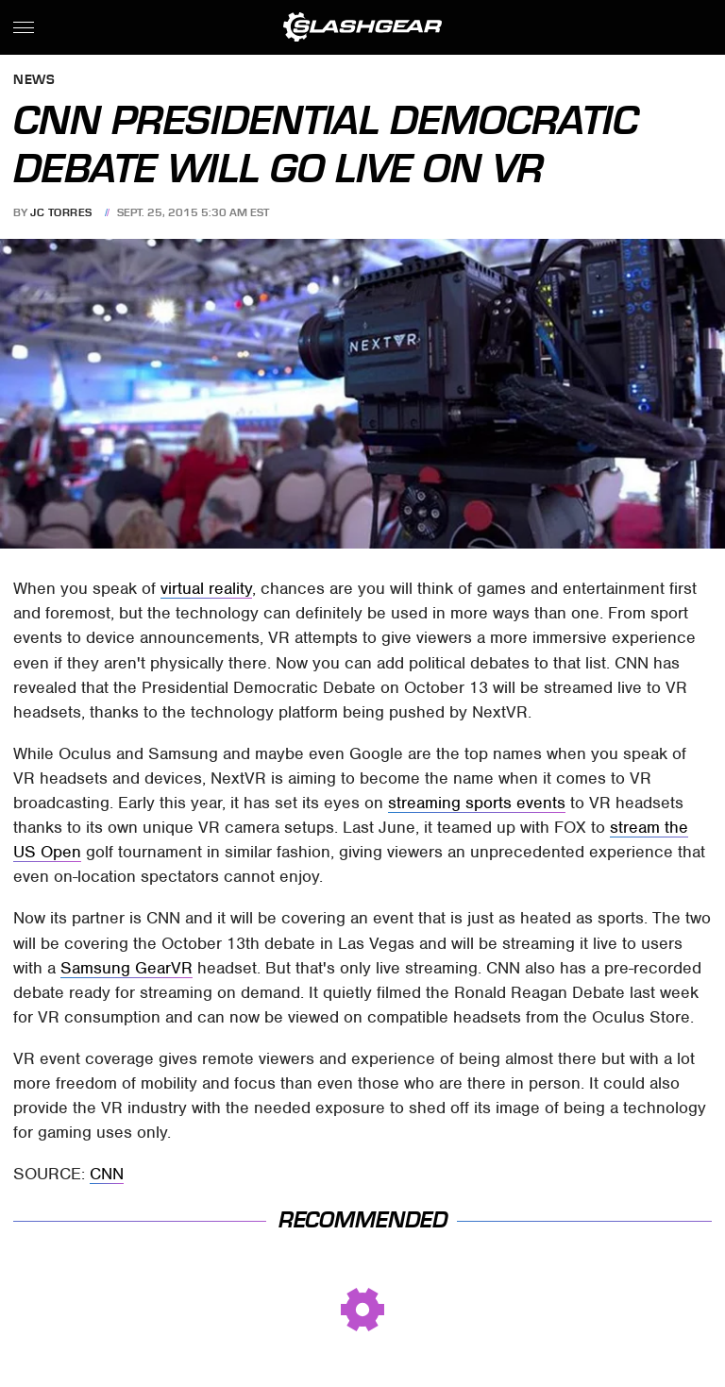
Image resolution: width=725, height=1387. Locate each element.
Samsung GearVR (126, 967)
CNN (107, 1173)
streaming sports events (476, 802)
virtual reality (206, 588)
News (34, 81)
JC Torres (61, 212)
